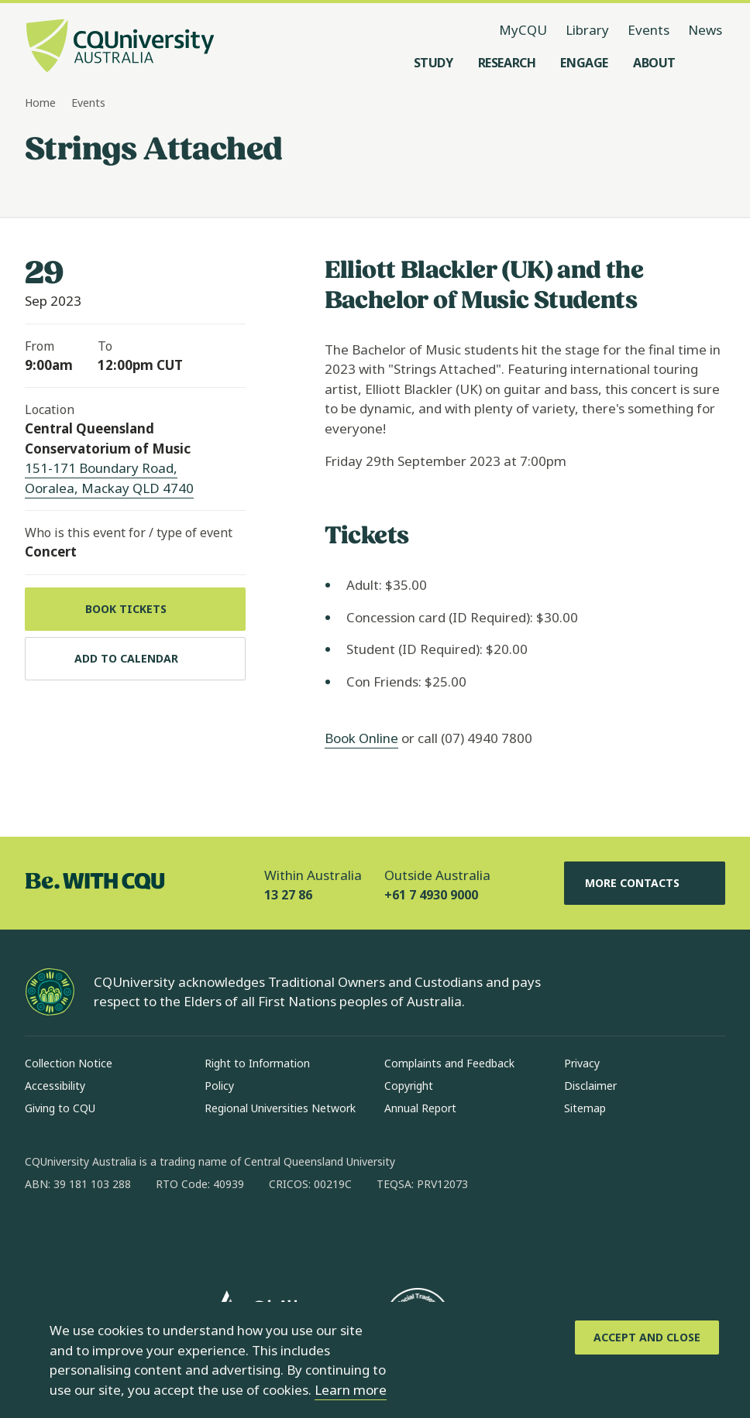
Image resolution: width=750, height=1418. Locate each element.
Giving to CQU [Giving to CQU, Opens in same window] (60, 1108)
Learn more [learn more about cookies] (351, 1390)
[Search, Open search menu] (709, 62)
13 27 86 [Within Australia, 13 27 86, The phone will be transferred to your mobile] (288, 894)
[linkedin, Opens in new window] (122, 1234)
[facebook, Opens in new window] (42, 1234)
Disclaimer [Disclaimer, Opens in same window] (590, 1085)
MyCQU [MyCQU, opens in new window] (523, 30)
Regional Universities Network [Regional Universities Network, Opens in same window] (280, 1108)
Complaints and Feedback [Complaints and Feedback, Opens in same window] (449, 1063)
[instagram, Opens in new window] (82, 1234)
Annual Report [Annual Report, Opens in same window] (420, 1108)
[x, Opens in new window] (163, 1234)
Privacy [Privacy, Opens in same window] (582, 1063)
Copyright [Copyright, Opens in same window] (408, 1085)
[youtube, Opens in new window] (203, 1234)
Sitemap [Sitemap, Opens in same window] (585, 1108)
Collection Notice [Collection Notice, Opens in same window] (68, 1063)
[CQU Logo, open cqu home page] (120, 47)
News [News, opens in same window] (705, 30)
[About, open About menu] (654, 62)
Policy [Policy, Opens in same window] (219, 1085)
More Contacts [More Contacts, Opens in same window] (644, 883)
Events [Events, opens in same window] (648, 30)
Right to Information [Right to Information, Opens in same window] (257, 1063)
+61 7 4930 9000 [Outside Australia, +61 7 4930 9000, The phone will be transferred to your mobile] (431, 894)
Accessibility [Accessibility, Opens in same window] (55, 1085)
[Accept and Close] (647, 1337)
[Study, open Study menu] (433, 62)
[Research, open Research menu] (507, 62)
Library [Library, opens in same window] (587, 30)
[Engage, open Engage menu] (584, 62)
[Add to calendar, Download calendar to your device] (135, 658)
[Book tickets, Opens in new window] (135, 609)
